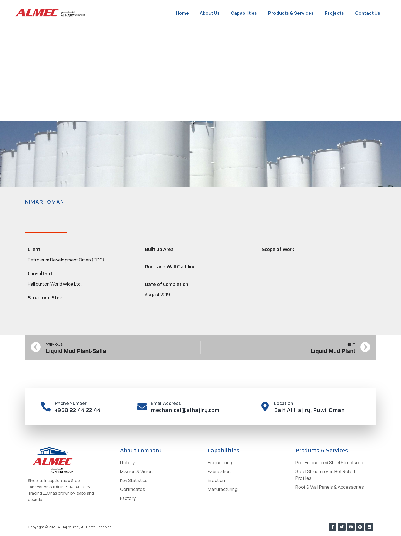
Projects (334, 13)
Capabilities (244, 13)
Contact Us (367, 13)
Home (182, 13)
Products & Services (291, 13)
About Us (210, 13)
